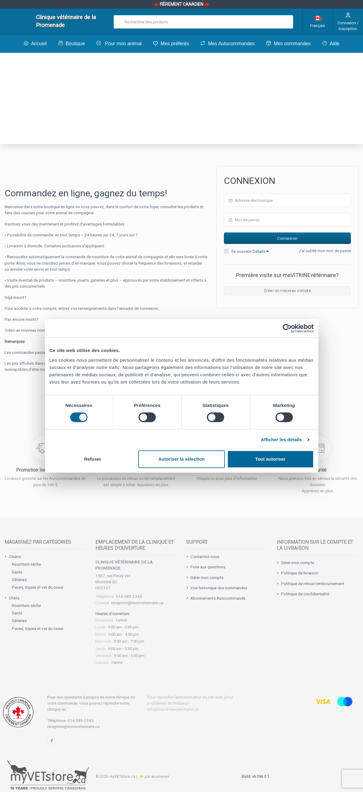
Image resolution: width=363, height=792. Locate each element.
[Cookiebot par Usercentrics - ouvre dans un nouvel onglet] (287, 328)
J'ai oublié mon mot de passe (324, 250)
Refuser (92, 459)
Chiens (15, 556)
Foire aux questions (207, 566)
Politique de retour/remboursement (312, 583)
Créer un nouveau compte (287, 291)
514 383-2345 (129, 596)
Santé (17, 572)
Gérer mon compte (207, 577)
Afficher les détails (281, 439)
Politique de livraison (299, 572)
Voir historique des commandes (218, 587)
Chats (14, 597)
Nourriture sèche (26, 564)
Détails (261, 251)
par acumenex (156, 776)
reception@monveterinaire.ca (137, 602)
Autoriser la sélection (181, 459)
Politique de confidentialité (305, 593)
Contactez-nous (204, 556)
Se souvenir (250, 251)
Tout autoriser (270, 459)
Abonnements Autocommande (217, 598)
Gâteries (19, 579)
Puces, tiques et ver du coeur (37, 587)
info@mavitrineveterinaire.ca (172, 709)
